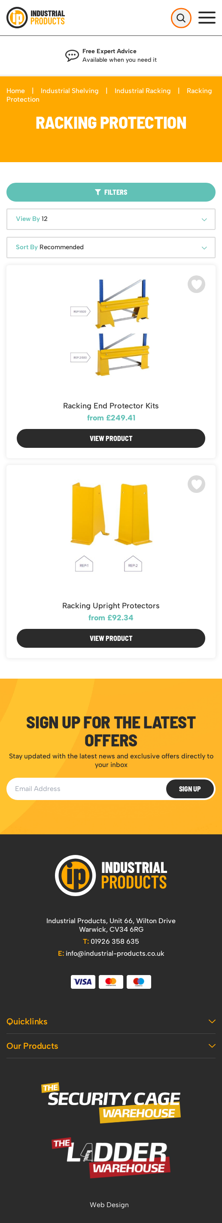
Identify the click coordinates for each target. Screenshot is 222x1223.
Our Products (111, 1046)
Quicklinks (111, 1021)
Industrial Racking (143, 91)
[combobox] (111, 219)
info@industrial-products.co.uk (111, 953)
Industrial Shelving (70, 91)
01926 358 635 (111, 941)
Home (15, 91)
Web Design (109, 1205)
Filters (111, 192)
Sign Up (190, 789)
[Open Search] (181, 17)
